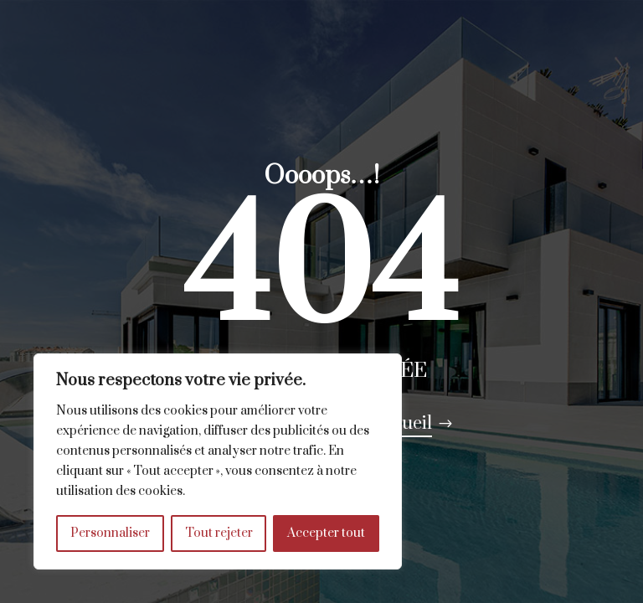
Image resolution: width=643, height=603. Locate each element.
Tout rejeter (219, 533)
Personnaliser (110, 533)
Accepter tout (326, 533)
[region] (217, 461)
